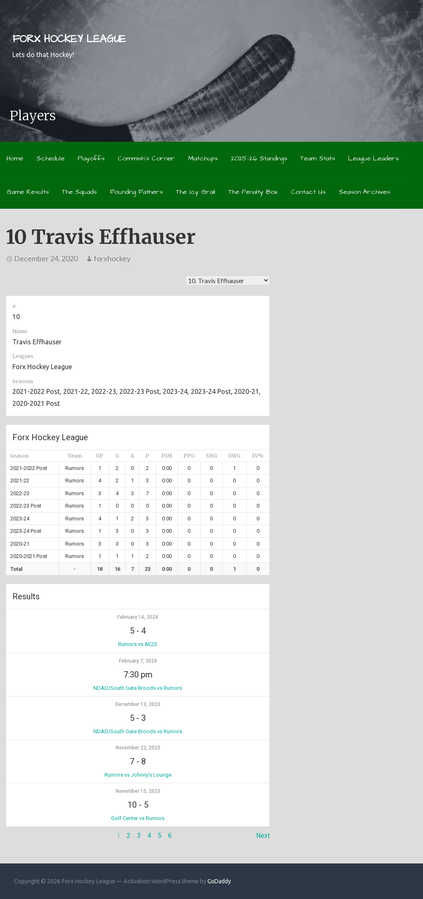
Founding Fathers (136, 191)
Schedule (50, 158)
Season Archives (364, 191)
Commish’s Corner (146, 158)
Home (15, 158)
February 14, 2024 (137, 617)
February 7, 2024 (138, 661)
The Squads (79, 191)
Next (263, 835)
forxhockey (112, 258)
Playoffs (91, 158)
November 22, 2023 (138, 748)
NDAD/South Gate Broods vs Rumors (137, 688)
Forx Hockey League (69, 39)
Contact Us (308, 191)
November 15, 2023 (138, 791)
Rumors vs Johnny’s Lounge (138, 775)
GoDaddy (219, 881)
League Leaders (373, 158)
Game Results (28, 191)
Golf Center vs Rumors (137, 818)
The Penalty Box (253, 191)
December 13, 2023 (137, 704)
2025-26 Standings (259, 158)
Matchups (203, 158)
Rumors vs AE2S (137, 644)
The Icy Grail (195, 191)
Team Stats (317, 158)
